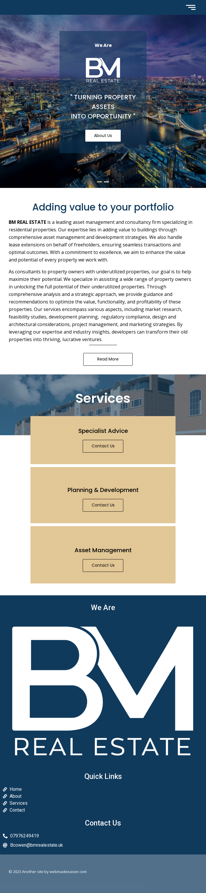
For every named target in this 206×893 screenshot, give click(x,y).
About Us (103, 135)
